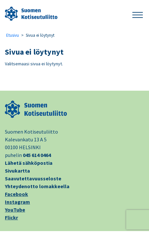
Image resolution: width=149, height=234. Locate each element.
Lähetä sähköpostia (28, 163)
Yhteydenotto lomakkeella (37, 186)
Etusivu (12, 35)
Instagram (17, 202)
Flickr (11, 217)
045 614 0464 (37, 155)
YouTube (15, 209)
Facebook (16, 194)
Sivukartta (17, 170)
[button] (137, 13)
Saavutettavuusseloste (33, 178)
